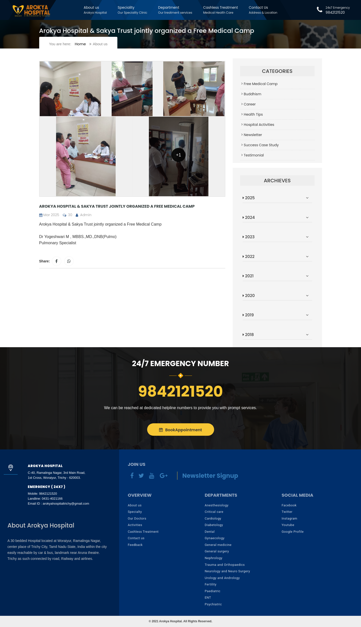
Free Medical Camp (261, 83)
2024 (249, 217)
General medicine (218, 545)
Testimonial (254, 155)
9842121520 (333, 10)
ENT (208, 597)
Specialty (135, 512)
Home (80, 44)
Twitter (287, 512)
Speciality (132, 10)
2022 (249, 256)
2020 (249, 295)
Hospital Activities (259, 124)
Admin (83, 214)
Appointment (180, 430)
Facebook (289, 505)
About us (95, 10)
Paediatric (212, 591)
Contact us (136, 538)
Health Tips (253, 114)
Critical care (214, 512)
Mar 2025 (49, 214)
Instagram (289, 518)
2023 (249, 237)
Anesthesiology (217, 505)
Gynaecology (215, 538)
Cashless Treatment (220, 10)
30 (67, 214)
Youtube (288, 525)
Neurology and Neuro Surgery (227, 571)
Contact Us (263, 10)
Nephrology (213, 558)
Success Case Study (261, 145)
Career (250, 104)
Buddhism (253, 94)
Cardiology (213, 518)
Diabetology (214, 525)
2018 (248, 335)
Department (175, 10)
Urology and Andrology (222, 578)
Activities (135, 525)
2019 (248, 315)
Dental (210, 531)
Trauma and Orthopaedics (225, 565)
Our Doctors (137, 518)
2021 (248, 276)
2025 (249, 198)
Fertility (210, 584)
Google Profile (293, 531)
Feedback (135, 545)
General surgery (217, 551)
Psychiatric (213, 604)
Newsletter (253, 134)
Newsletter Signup (210, 476)
